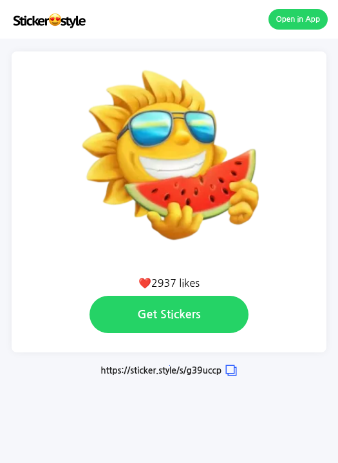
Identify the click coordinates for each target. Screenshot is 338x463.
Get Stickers (168, 314)
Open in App (298, 19)
